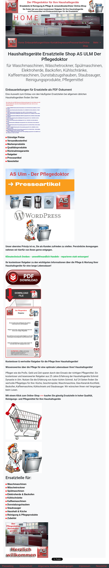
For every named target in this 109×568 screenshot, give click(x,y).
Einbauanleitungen (34, 42)
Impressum (64, 42)
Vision (47, 42)
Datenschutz (26, 566)
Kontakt (54, 42)
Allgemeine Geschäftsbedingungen (55, 566)
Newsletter (101, 566)
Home (21, 42)
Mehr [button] (96, 42)
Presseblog (7, 566)
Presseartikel (76, 42)
